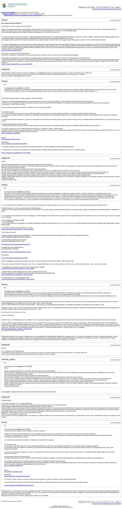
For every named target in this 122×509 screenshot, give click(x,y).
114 (113, 7)
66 (108, 7)
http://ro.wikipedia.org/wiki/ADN (11, 133)
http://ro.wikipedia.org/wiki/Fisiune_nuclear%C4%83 (17, 64)
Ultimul (118, 7)
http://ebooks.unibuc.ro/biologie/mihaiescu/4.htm (16, 244)
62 (100, 7)
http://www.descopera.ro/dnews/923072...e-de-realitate (18, 268)
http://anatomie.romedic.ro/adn (11, 139)
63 (102, 7)
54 (98, 7)
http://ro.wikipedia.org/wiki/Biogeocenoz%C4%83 (16, 153)
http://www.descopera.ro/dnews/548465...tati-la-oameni (18, 279)
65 (106, 7)
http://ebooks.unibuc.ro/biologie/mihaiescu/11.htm (16, 252)
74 (110, 7)
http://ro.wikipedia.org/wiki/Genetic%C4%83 (15, 258)
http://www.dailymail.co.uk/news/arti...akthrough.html (17, 274)
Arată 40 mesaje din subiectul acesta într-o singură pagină (107, 9)
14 (96, 7)
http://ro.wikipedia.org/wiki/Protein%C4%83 (14, 143)
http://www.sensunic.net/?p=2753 (11, 50)
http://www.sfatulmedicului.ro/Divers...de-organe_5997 (18, 229)
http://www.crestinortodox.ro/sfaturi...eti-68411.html (17, 329)
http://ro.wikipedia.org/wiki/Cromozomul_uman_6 (16, 237)
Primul (92, 7)
